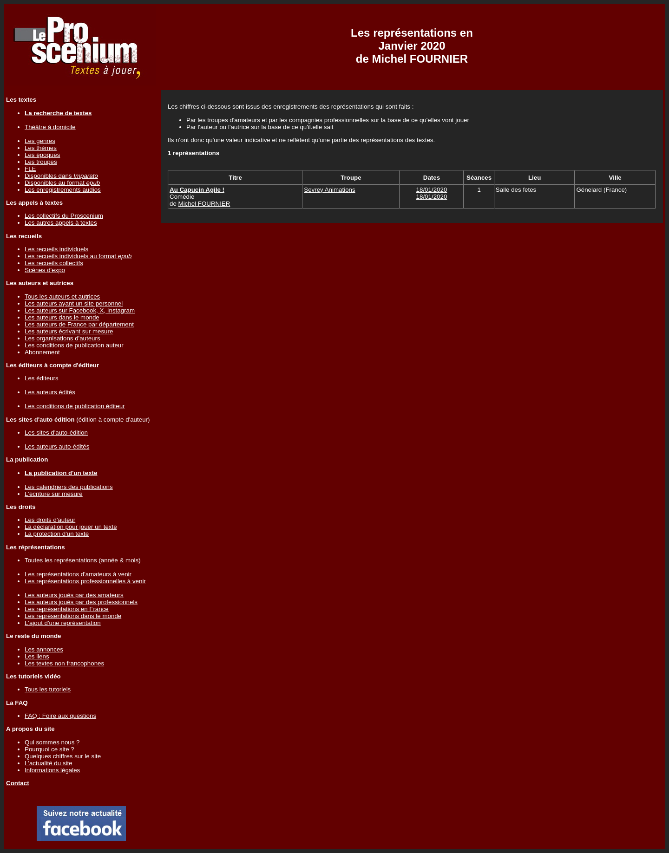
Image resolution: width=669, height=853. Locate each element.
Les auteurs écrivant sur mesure (69, 331)
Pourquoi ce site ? (49, 749)
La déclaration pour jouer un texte (71, 526)
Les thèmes (41, 147)
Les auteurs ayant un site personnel (74, 303)
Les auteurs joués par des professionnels (81, 602)
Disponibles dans (61, 175)
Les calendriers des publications (69, 486)
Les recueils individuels (56, 249)
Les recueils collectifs (54, 263)
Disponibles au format (62, 182)
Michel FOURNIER (204, 203)
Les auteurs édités (50, 392)
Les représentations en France (67, 609)
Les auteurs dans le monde (62, 317)
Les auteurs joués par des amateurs (74, 595)
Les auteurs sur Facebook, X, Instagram (80, 310)
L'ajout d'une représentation (63, 622)
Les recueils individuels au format (78, 256)
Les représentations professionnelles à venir (85, 581)
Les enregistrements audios (63, 189)
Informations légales (52, 770)
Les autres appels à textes (61, 222)
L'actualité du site (48, 763)
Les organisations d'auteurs (62, 338)
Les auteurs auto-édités (57, 446)
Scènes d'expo (45, 270)
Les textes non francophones (64, 663)
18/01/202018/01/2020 (431, 193)
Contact (17, 783)
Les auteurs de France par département (79, 324)
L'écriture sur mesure (54, 493)
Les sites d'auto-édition (56, 432)
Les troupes (41, 161)
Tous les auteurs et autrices (62, 296)
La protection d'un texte (57, 533)
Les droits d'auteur (50, 519)
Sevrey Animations (329, 189)
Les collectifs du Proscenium (64, 215)
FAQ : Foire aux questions (60, 715)
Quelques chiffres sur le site (63, 756)
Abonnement (42, 352)
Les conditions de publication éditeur (75, 406)
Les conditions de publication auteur (74, 345)
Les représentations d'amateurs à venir (78, 574)
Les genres (40, 140)
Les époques (42, 154)
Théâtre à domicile (50, 127)
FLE (30, 168)
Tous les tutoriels (48, 689)
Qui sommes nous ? (52, 742)
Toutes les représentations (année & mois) (83, 560)
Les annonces (44, 649)
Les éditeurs (42, 378)
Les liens (37, 656)
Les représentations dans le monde (73, 615)
